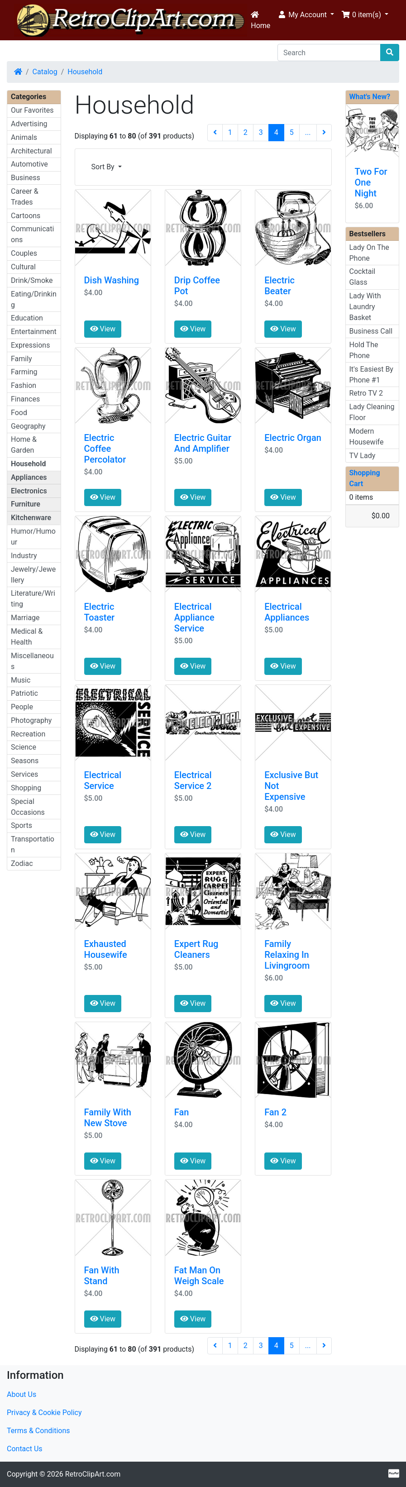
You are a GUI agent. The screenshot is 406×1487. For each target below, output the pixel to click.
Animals (24, 137)
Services (24, 774)
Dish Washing (111, 280)
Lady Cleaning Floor (372, 412)
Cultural (23, 267)
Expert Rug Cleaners (196, 949)
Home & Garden (24, 444)
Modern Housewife (366, 436)
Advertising (29, 124)
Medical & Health (27, 636)
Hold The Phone (363, 350)
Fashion (23, 385)
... (308, 132)
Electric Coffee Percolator (105, 448)
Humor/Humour (33, 536)
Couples (24, 253)
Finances (25, 399)
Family (21, 358)
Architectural (31, 151)
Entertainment (34, 331)
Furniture (25, 504)
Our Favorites (32, 110)
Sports (21, 825)
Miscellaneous (32, 661)
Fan (181, 1112)
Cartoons (25, 215)
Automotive (29, 164)
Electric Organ (292, 437)
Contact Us (25, 1448)
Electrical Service (103, 780)
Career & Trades (24, 196)
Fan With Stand (101, 1275)
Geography (28, 426)
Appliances (29, 477)
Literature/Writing (33, 598)
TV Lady (362, 455)
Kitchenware (31, 517)
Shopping (26, 788)
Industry (24, 555)
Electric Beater (279, 285)
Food (19, 412)
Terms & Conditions (38, 1430)
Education (27, 318)
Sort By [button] (103, 167)
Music (20, 680)
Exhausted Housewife (105, 949)
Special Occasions (28, 807)
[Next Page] (324, 132)
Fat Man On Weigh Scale (199, 1275)
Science (23, 747)
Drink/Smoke (32, 280)
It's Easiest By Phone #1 (371, 374)
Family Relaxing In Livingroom (287, 954)
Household (84, 71)
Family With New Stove (107, 1117)
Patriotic (24, 693)
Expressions (30, 345)
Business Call (371, 331)
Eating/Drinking (34, 299)
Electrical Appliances (286, 612)
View (103, 329)
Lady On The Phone (369, 253)
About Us (21, 1394)
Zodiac (22, 863)
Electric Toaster (99, 612)
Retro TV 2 (366, 393)
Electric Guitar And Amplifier (202, 443)
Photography (31, 720)
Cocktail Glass (362, 277)
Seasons (24, 760)
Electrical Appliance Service (194, 617)
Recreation (28, 734)
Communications (32, 234)
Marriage (25, 617)
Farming (24, 372)
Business (25, 177)
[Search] (329, 52)
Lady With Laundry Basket (365, 307)
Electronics (29, 491)
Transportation (32, 844)
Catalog (45, 71)
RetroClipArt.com (92, 1474)
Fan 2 (275, 1112)
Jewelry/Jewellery (33, 574)
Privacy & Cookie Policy (44, 1412)
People (22, 707)
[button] (306, 15)
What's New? (370, 96)
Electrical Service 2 (193, 780)
